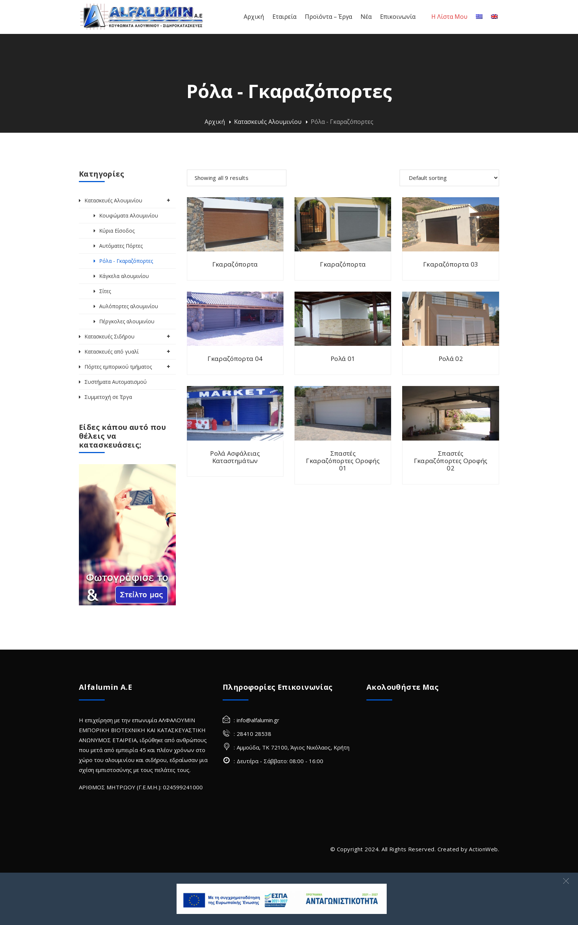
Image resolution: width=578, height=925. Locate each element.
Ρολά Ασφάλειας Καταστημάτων (235, 457)
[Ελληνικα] (479, 17)
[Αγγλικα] (494, 17)
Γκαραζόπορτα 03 (450, 264)
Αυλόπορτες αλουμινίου (128, 306)
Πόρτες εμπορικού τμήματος (118, 366)
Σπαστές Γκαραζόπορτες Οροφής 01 (343, 461)
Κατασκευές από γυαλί (111, 351)
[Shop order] (449, 178)
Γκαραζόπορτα (235, 264)
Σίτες (105, 291)
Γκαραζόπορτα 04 (235, 358)
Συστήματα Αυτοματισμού (115, 381)
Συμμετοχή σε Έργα (108, 396)
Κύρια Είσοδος (117, 230)
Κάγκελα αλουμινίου (124, 275)
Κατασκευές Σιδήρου (109, 336)
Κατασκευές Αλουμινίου (268, 122)
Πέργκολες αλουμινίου (126, 321)
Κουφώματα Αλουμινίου (128, 215)
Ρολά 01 (343, 358)
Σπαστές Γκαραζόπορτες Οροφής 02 (451, 461)
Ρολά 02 (451, 358)
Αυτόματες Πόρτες (121, 245)
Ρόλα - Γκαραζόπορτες (126, 260)
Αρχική (215, 122)
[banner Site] (282, 899)
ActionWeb (483, 849)
